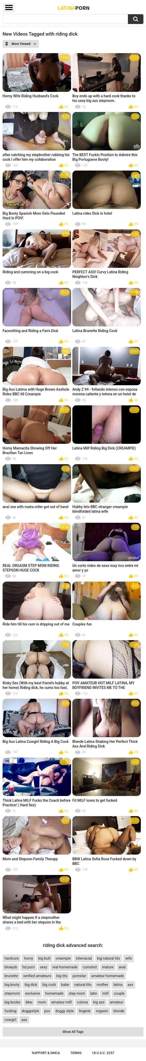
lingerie (84, 1011)
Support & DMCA (46, 1053)
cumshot (90, 967)
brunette (11, 976)
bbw (29, 1002)
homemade (54, 993)
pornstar (79, 976)
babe (65, 985)
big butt (44, 958)
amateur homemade (107, 976)
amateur (116, 1002)
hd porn (28, 967)
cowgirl (10, 1020)
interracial (84, 958)
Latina (74, 7)
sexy (43, 967)
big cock (49, 985)
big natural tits (108, 958)
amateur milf (61, 1002)
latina (117, 985)
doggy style (64, 1011)
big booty (12, 985)
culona (82, 1002)
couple (119, 993)
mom (42, 1002)
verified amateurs (37, 976)
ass (24, 1020)
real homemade (65, 967)
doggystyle (30, 1011)
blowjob (11, 967)
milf (105, 993)
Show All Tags (73, 1032)
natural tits (82, 985)
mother (102, 985)
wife (128, 958)
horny (28, 958)
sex (130, 985)
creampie (63, 958)
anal (122, 967)
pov (47, 1011)
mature (107, 967)
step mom (77, 993)
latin (93, 993)
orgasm (102, 1011)
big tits (61, 976)
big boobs (13, 1002)
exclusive (32, 993)
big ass (99, 1002)
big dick (31, 985)
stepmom (12, 993)
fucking (11, 1011)
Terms (75, 1053)
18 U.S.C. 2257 (103, 1053)
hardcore (12, 958)
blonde (118, 1011)
